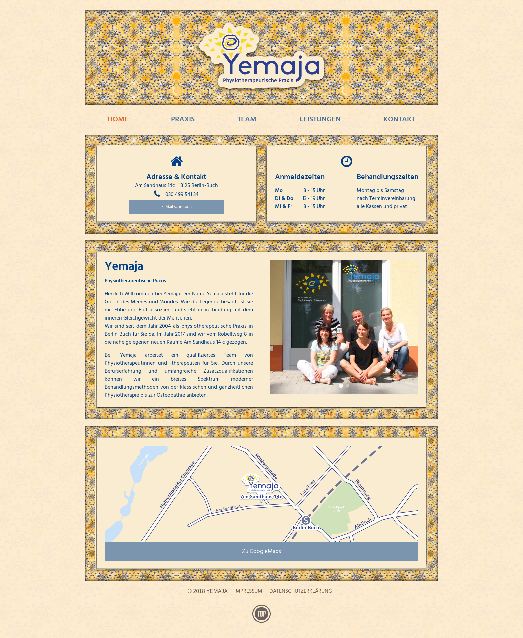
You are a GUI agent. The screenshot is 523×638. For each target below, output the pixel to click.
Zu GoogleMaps (261, 551)
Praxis (183, 119)
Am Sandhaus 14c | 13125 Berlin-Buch (176, 185)
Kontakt (399, 119)
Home (118, 119)
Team (246, 119)
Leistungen (320, 119)
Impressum (248, 591)
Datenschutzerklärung (300, 591)
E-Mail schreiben (176, 206)
